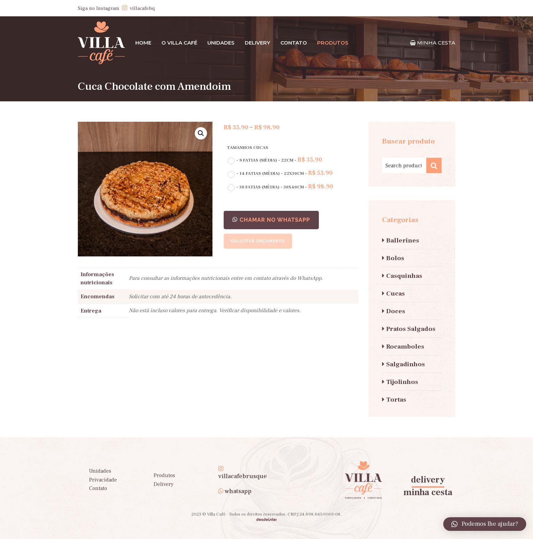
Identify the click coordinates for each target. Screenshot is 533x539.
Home (143, 42)
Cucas (395, 293)
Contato (293, 42)
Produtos (164, 475)
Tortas (396, 399)
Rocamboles (405, 346)
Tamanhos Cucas (247, 147)
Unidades (221, 42)
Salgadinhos (405, 364)
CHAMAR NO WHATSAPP (275, 220)
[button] (271, 220)
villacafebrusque (242, 476)
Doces (395, 311)
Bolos (395, 258)
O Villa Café (179, 42)
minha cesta (427, 492)
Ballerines (402, 240)
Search (434, 165)
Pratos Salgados (410, 329)
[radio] (274, 160)
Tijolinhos (402, 382)
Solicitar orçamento (258, 241)
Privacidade (103, 479)
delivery (428, 480)
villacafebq (142, 8)
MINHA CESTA (436, 42)
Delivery (257, 42)
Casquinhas (404, 276)
